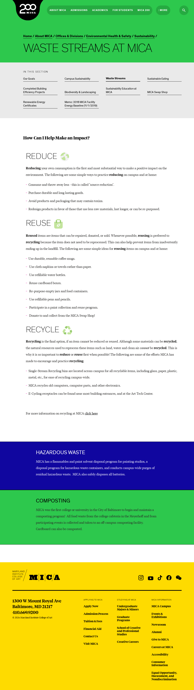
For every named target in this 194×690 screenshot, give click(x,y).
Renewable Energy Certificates (34, 103)
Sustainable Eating (158, 78)
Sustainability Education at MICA (121, 90)
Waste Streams (115, 78)
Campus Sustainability (77, 78)
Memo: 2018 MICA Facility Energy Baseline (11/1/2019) (81, 103)
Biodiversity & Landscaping (80, 92)
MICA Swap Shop (157, 92)
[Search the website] (184, 10)
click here (91, 413)
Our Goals (29, 78)
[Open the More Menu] (163, 10)
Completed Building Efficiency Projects (35, 90)
